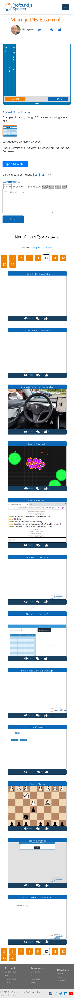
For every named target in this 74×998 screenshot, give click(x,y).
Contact (61, 980)
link (64, 186)
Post (13, 219)
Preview (18, 186)
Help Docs (35, 979)
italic (51, 186)
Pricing (8, 982)
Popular (37, 247)
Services (60, 977)
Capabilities (10, 971)
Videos (34, 982)
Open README (15, 164)
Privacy (12, 995)
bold (44, 186)
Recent (48, 247)
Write (7, 186)
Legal (3, 995)
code (58, 186)
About (60, 973)
